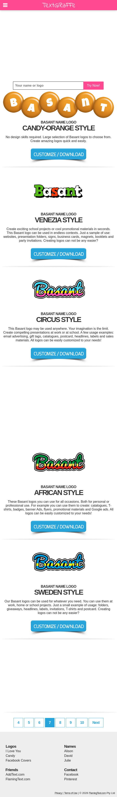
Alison (68, 751)
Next (96, 723)
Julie (67, 760)
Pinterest (70, 779)
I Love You (13, 751)
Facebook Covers (18, 760)
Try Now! (93, 85)
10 (82, 723)
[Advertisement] (58, 45)
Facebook (71, 774)
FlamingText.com (18, 779)
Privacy (58, 793)
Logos (11, 746)
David (68, 755)
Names (70, 746)
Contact (70, 770)
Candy (10, 755)
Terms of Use (70, 793)
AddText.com (15, 774)
